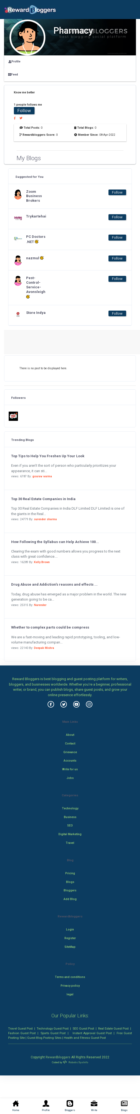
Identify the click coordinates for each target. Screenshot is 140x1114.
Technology (70, 808)
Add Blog (70, 899)
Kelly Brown (42, 562)
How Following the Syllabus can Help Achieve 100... (55, 542)
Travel (70, 843)
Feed (13, 74)
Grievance (70, 752)
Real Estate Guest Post (113, 1028)
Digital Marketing (70, 834)
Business (70, 817)
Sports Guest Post (53, 1033)
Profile (14, 61)
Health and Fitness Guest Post (85, 1038)
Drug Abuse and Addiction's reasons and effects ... (54, 584)
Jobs (70, 778)
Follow (24, 110)
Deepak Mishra (44, 648)
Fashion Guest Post (22, 1033)
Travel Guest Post (20, 1028)
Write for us (70, 769)
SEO (70, 825)
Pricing (70, 873)
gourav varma (42, 476)
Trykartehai (36, 216)
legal (70, 994)
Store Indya (36, 313)
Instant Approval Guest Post (92, 1033)
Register (70, 938)
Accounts (70, 760)
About (70, 735)
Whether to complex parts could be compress (50, 627)
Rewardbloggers (58, 1057)
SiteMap (70, 947)
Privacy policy (70, 985)
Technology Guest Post (53, 1028)
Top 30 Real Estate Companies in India (43, 499)
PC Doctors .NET (35, 239)
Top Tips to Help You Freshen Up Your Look (47, 456)
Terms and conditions (70, 977)
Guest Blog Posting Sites (44, 1038)
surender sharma (45, 519)
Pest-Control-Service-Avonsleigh (35, 287)
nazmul (35, 258)
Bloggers (70, 890)
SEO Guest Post (83, 1028)
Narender (40, 605)
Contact (70, 743)
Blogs (70, 882)
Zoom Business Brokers (34, 196)
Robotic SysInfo (75, 1062)
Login (70, 929)
